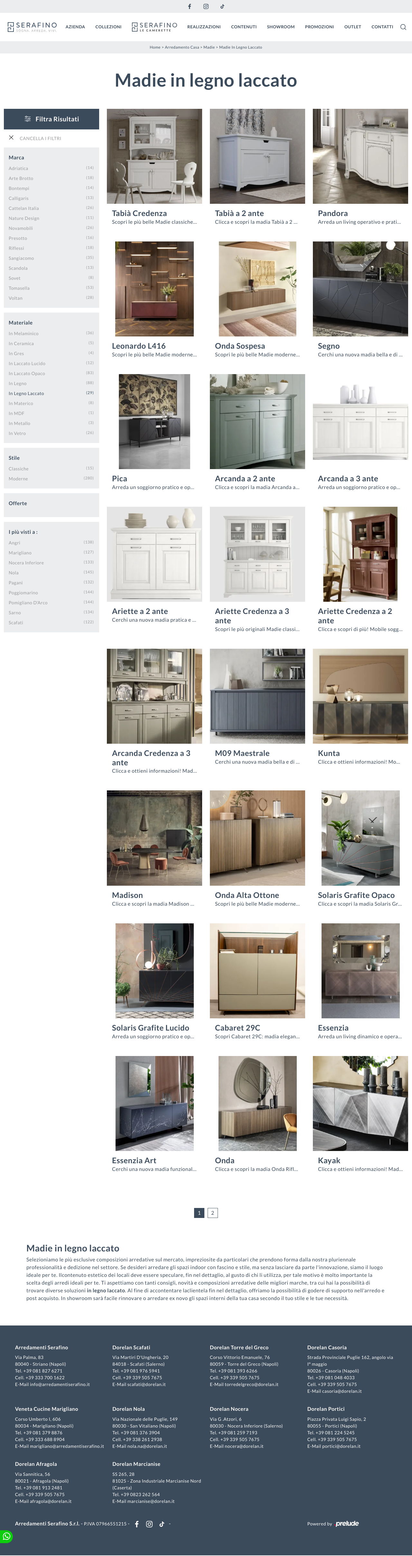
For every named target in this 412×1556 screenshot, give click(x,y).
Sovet (15, 277)
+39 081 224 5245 (335, 1433)
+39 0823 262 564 (140, 1494)
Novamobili (21, 228)
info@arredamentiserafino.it (60, 1384)
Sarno (15, 612)
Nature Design (24, 218)
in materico (21, 403)
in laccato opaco (27, 373)
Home (155, 47)
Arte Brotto (21, 178)
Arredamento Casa (182, 47)
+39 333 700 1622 (45, 1378)
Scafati (16, 622)
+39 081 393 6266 (238, 1371)
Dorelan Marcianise (137, 1464)
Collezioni (109, 26)
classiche (19, 468)
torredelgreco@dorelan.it (251, 1384)
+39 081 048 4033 (335, 1378)
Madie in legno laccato (240, 47)
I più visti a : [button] (23, 532)
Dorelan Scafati (132, 1348)
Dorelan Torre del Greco (239, 1348)
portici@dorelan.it (341, 1446)
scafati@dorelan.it (146, 1384)
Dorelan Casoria (327, 1348)
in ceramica (21, 343)
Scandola (18, 267)
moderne (18, 478)
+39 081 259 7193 (238, 1433)
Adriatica (18, 168)
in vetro (17, 433)
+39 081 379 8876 (43, 1433)
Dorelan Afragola (36, 1464)
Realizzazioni (204, 26)
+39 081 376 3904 (140, 1433)
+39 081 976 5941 (140, 1371)
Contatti (382, 26)
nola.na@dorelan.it (147, 1446)
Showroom (281, 26)
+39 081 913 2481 (43, 1488)
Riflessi (16, 247)
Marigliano (20, 552)
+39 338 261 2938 (143, 1439)
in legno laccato (26, 393)
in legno (18, 383)
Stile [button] (14, 458)
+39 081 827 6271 (43, 1371)
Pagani (16, 582)
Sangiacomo (21, 257)
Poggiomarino (23, 592)
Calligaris (19, 198)
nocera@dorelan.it (244, 1446)
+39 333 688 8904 (45, 1439)
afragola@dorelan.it (51, 1501)
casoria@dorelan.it (341, 1391)
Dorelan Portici (325, 1409)
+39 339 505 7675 (143, 1378)
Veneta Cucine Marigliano (47, 1409)
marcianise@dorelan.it (151, 1501)
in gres (16, 353)
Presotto (18, 237)
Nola (14, 572)
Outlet (352, 26)
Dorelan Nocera (229, 1409)
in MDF (16, 413)
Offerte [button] (18, 503)
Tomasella (19, 287)
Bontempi (19, 188)
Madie (209, 47)
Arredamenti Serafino (42, 1348)
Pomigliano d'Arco (28, 602)
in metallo (19, 423)
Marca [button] (16, 157)
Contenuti (244, 26)
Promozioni (319, 26)
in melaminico (24, 333)
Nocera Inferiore (26, 562)
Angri (14, 542)
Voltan (16, 297)
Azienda (75, 26)
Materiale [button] (21, 322)
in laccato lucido (27, 363)
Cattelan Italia (24, 208)
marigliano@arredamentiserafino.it (67, 1446)
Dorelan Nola (129, 1409)
